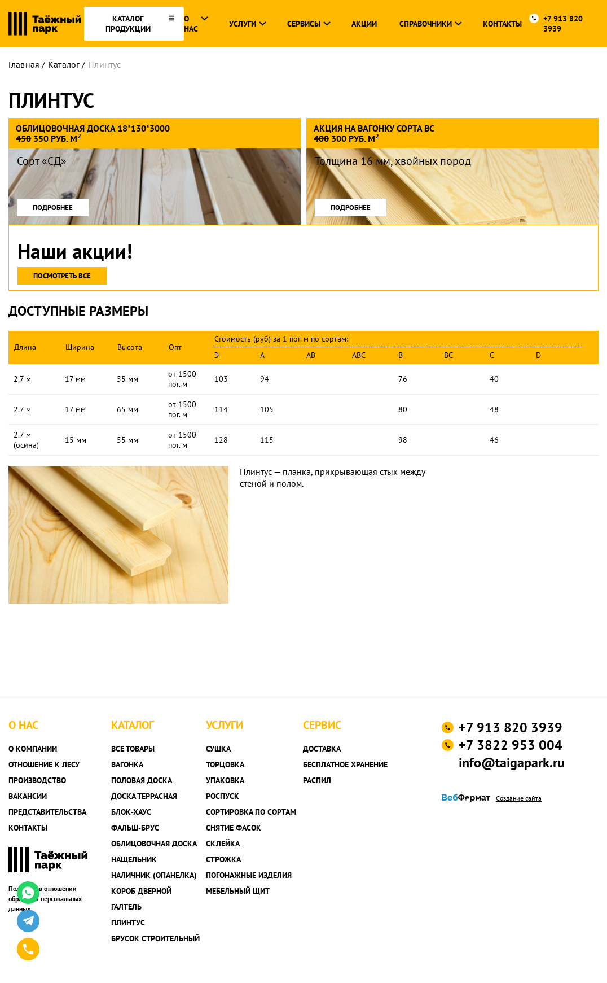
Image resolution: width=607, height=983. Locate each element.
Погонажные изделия (249, 875)
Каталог (64, 64)
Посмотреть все (62, 276)
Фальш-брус (135, 828)
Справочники (425, 24)
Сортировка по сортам (251, 812)
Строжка (223, 859)
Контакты (502, 24)
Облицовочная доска (154, 843)
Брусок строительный (155, 938)
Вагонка (127, 764)
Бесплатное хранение (345, 764)
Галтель (126, 907)
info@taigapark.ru (512, 762)
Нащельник (134, 859)
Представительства (47, 812)
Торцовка (225, 764)
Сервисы (303, 24)
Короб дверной (141, 891)
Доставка (322, 749)
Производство (37, 780)
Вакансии (27, 796)
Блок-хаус (131, 812)
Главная (23, 64)
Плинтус (104, 64)
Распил (317, 780)
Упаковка (225, 780)
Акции (364, 24)
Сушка (218, 749)
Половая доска (141, 780)
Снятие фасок (233, 828)
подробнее (53, 207)
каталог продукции (128, 24)
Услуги (242, 24)
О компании (32, 749)
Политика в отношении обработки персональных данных (45, 898)
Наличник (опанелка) (154, 875)
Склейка (223, 843)
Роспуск (222, 796)
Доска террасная (144, 796)
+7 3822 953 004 (510, 745)
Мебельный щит (238, 891)
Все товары (133, 749)
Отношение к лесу (44, 764)
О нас (191, 24)
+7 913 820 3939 (563, 24)
